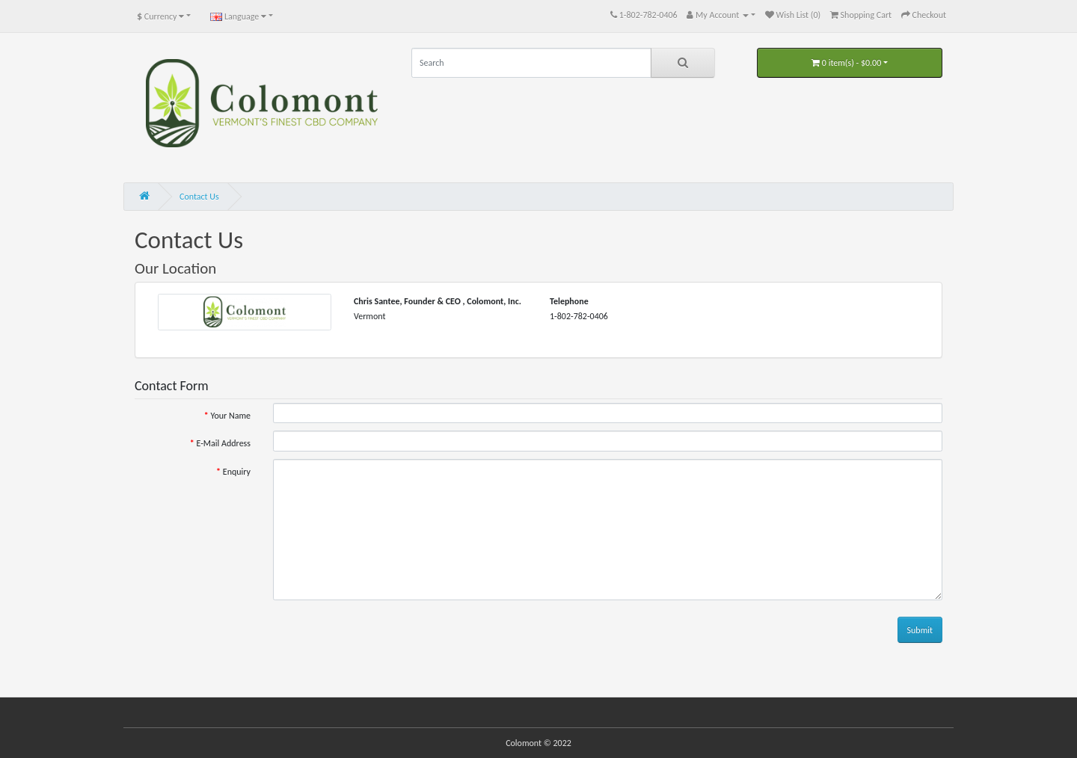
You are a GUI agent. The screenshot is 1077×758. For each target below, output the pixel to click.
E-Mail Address (223, 443)
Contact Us (199, 196)
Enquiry (237, 471)
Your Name (230, 415)
